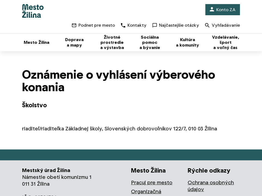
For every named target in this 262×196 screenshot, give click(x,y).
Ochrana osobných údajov (211, 186)
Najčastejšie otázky (176, 25)
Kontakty (134, 25)
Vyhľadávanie (222, 25)
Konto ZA (223, 9)
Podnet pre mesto (93, 25)
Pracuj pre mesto (151, 182)
